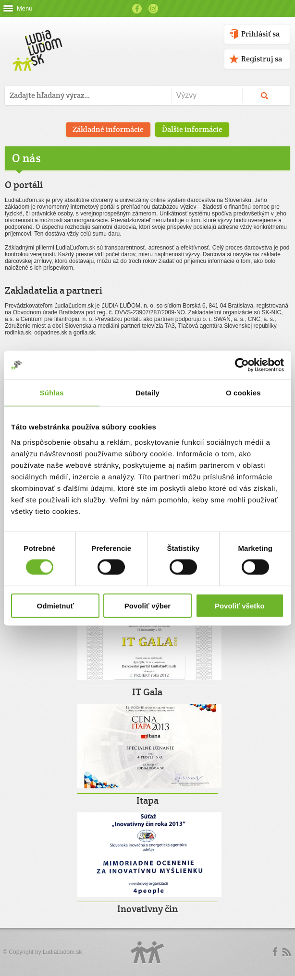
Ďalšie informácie (192, 129)
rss (286, 952)
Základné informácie (108, 129)
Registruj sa (261, 59)
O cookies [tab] (243, 393)
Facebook (137, 8)
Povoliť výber (147, 605)
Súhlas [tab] (52, 393)
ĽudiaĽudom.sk (62, 952)
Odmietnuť (55, 605)
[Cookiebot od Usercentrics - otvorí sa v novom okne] (242, 365)
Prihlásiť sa (260, 34)
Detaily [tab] (147, 393)
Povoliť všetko (240, 605)
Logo (147, 952)
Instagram (153, 8)
